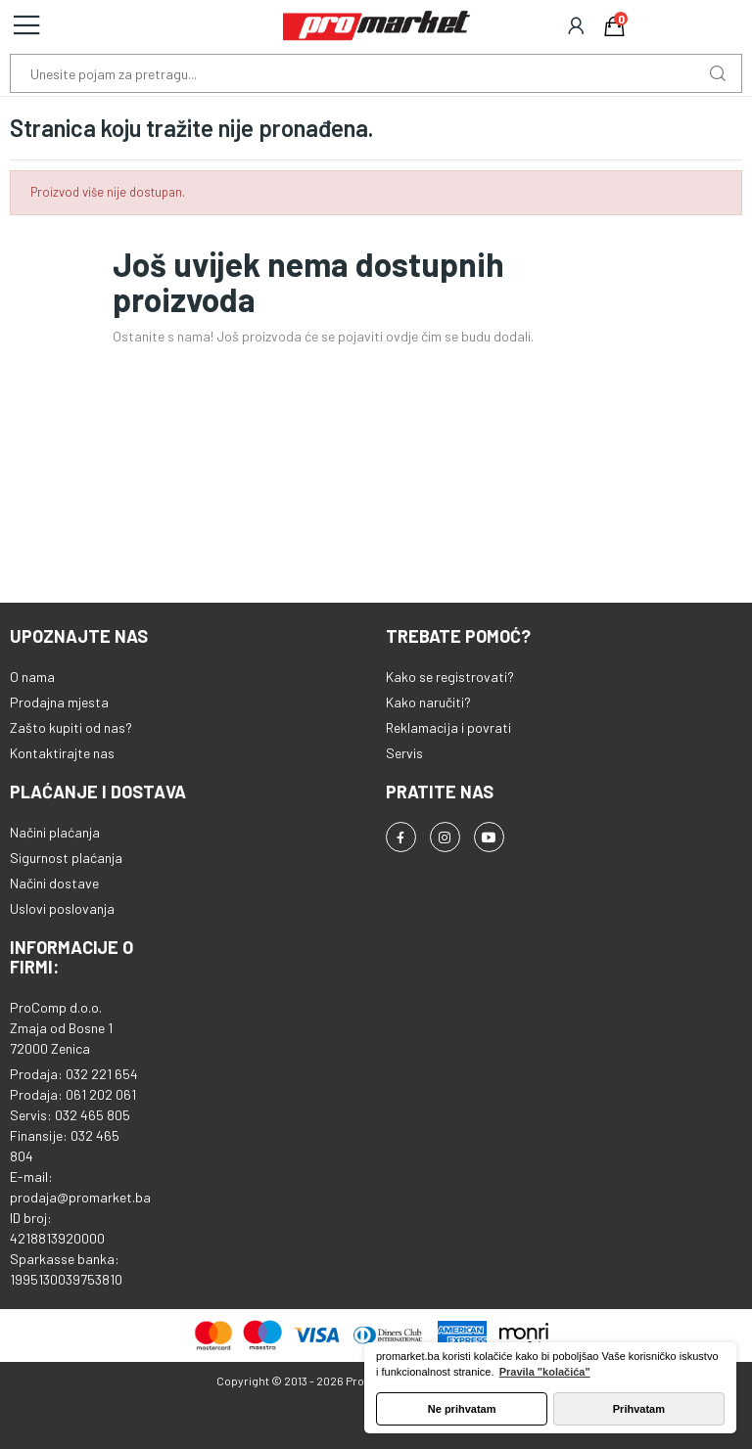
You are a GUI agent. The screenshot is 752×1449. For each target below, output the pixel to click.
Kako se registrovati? (450, 676)
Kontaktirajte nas (62, 753)
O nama (32, 676)
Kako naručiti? (428, 702)
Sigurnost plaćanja (66, 857)
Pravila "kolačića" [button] (544, 1372)
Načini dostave (54, 883)
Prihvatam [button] (639, 1409)
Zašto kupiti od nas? (71, 727)
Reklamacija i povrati (448, 727)
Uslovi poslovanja (62, 908)
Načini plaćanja (55, 832)
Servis (404, 753)
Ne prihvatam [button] (462, 1409)
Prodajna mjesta (59, 702)
